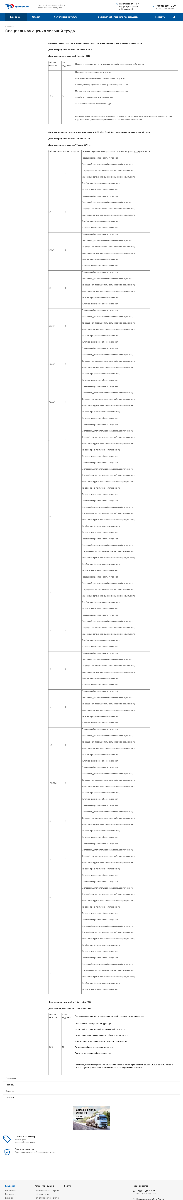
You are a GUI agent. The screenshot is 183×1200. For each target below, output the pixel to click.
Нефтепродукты (42, 1194)
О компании (11, 1078)
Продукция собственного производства (117, 17)
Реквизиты (10, 1098)
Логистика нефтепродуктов (47, 1198)
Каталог (37, 17)
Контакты (160, 17)
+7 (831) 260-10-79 (165, 5)
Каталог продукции (44, 1186)
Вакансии (10, 1091)
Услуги (67, 1186)
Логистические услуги (65, 17)
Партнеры (10, 1085)
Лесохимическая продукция (47, 1190)
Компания (16, 17)
